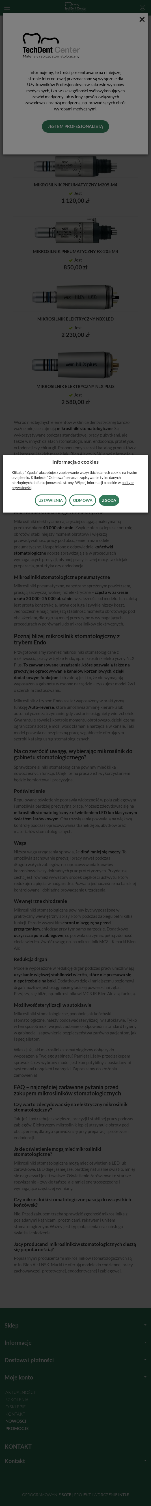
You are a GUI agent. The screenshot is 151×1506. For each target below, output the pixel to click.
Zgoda (109, 500)
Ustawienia (50, 500)
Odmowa (82, 500)
